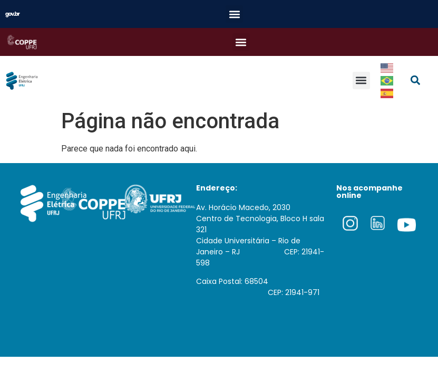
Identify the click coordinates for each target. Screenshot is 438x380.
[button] (234, 14)
